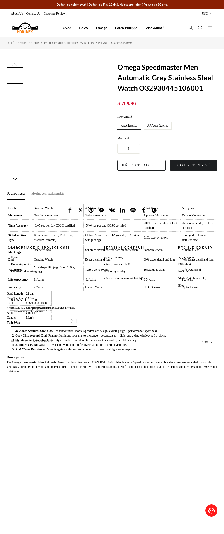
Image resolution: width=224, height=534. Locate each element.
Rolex (83, 28)
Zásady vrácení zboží (117, 442)
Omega (101, 28)
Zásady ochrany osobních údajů (123, 457)
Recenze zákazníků (23, 449)
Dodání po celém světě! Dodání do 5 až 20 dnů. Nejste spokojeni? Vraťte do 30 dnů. (112, 4)
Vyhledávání (186, 435)
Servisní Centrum (124, 426)
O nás (14, 435)
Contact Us (33, 13)
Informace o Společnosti (40, 426)
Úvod (67, 28)
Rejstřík (183, 449)
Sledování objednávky (192, 457)
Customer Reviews (55, 13)
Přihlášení (184, 442)
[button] (15, 64)
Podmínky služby (115, 449)
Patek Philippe (126, 28)
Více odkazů (154, 28)
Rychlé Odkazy (195, 426)
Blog (181, 464)
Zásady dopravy (114, 435)
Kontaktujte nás (21, 442)
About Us (17, 13)
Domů (10, 42)
